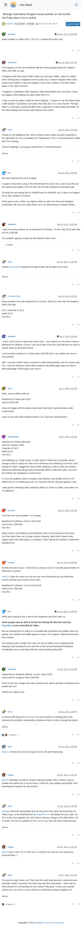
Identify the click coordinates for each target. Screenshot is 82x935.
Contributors (58, 922)
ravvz (10, 388)
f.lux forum (26, 4)
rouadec (11, 563)
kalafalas (11, 336)
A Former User (14, 296)
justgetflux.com (43, 814)
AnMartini (12, 224)
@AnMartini (14, 267)
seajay (10, 775)
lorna (10, 130)
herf (9, 173)
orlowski (11, 34)
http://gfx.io (7, 625)
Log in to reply (73, 24)
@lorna (5, 752)
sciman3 (11, 510)
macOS (9, 23)
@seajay (6, 811)
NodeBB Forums (43, 922)
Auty (10, 747)
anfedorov (12, 63)
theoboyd (12, 669)
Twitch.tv (6, 576)
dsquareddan (13, 437)
